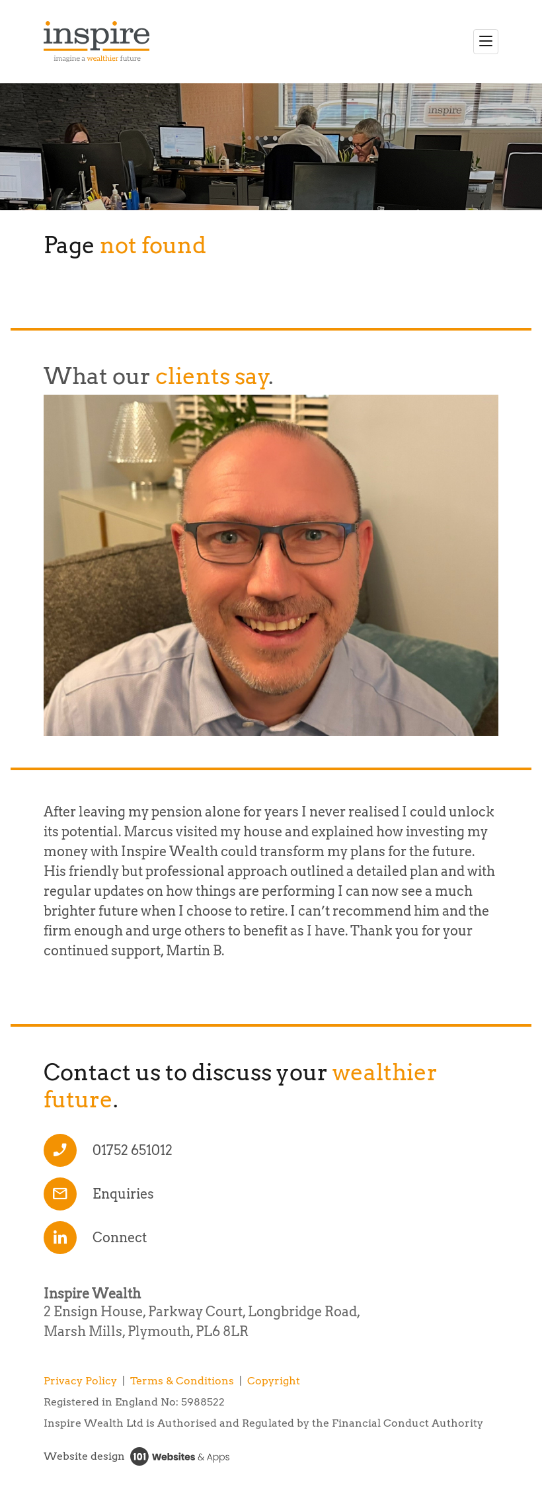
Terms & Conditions (182, 1380)
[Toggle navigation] (485, 41)
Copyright (273, 1380)
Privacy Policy (80, 1380)
